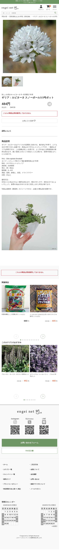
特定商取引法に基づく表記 (12, 489)
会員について (35, 469)
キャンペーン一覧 (9, 474)
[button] (43, 336)
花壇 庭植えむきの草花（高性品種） (20, 16)
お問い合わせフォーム (29, 443)
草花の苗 (4, 16)
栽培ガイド (7, 479)
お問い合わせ (35, 479)
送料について (6, 131)
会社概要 (33, 474)
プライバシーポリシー (10, 484)
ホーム (5, 464)
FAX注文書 (29, 451)
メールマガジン (36, 489)
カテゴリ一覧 (7, 469)
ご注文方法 (34, 464)
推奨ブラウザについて (38, 484)
